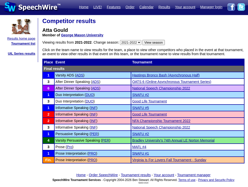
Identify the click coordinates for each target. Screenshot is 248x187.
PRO (92, 153)
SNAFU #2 (140, 95)
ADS (79, 75)
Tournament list (23, 43)
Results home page (21, 38)
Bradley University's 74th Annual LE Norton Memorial (173, 140)
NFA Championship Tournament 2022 (161, 121)
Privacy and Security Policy (216, 180)
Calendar (146, 7)
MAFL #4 (139, 147)
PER (94, 134)
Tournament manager (193, 175)
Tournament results (136, 175)
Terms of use (187, 180)
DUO (89, 95)
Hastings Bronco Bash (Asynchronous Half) (166, 75)
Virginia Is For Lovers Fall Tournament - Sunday (169, 160)
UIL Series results (21, 53)
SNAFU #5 (140, 108)
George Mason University (82, 35)
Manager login (211, 7)
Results (164, 7)
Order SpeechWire (103, 175)
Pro (69, 147)
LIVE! (97, 7)
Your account (185, 7)
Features (113, 7)
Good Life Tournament (149, 101)
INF (93, 108)
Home (83, 7)
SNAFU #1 (140, 153)
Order (130, 7)
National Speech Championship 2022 (161, 88)
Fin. (48, 160)
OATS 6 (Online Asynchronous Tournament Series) (171, 82)
